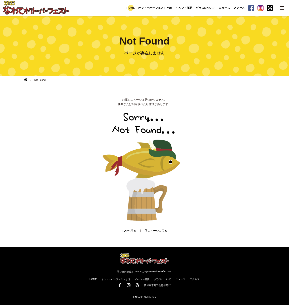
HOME (130, 7)
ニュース (224, 7)
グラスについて (205, 7)
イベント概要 (183, 7)
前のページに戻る (156, 230)
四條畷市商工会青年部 (156, 285)
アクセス (239, 7)
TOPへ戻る (129, 230)
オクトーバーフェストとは (155, 7)
